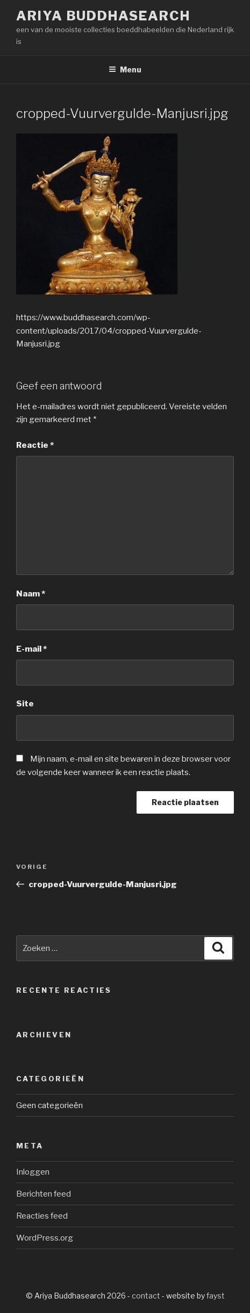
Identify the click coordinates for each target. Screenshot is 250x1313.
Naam (30, 594)
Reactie (35, 445)
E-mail (31, 649)
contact (146, 1295)
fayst (215, 1295)
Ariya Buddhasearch (103, 16)
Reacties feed (42, 1216)
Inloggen (32, 1172)
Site (25, 704)
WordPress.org (44, 1238)
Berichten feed (43, 1194)
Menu (125, 69)
